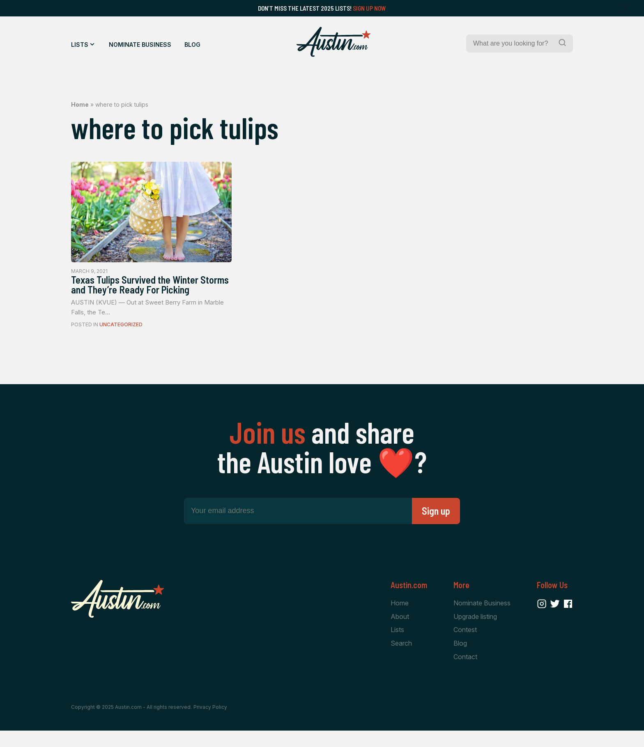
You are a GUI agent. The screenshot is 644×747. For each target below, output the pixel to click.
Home (80, 104)
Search (401, 659)
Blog (192, 44)
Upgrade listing (475, 631)
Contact (465, 673)
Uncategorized (121, 339)
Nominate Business (140, 44)
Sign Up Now (369, 8)
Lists (79, 44)
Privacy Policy (210, 723)
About (400, 631)
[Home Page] (333, 42)
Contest (465, 645)
